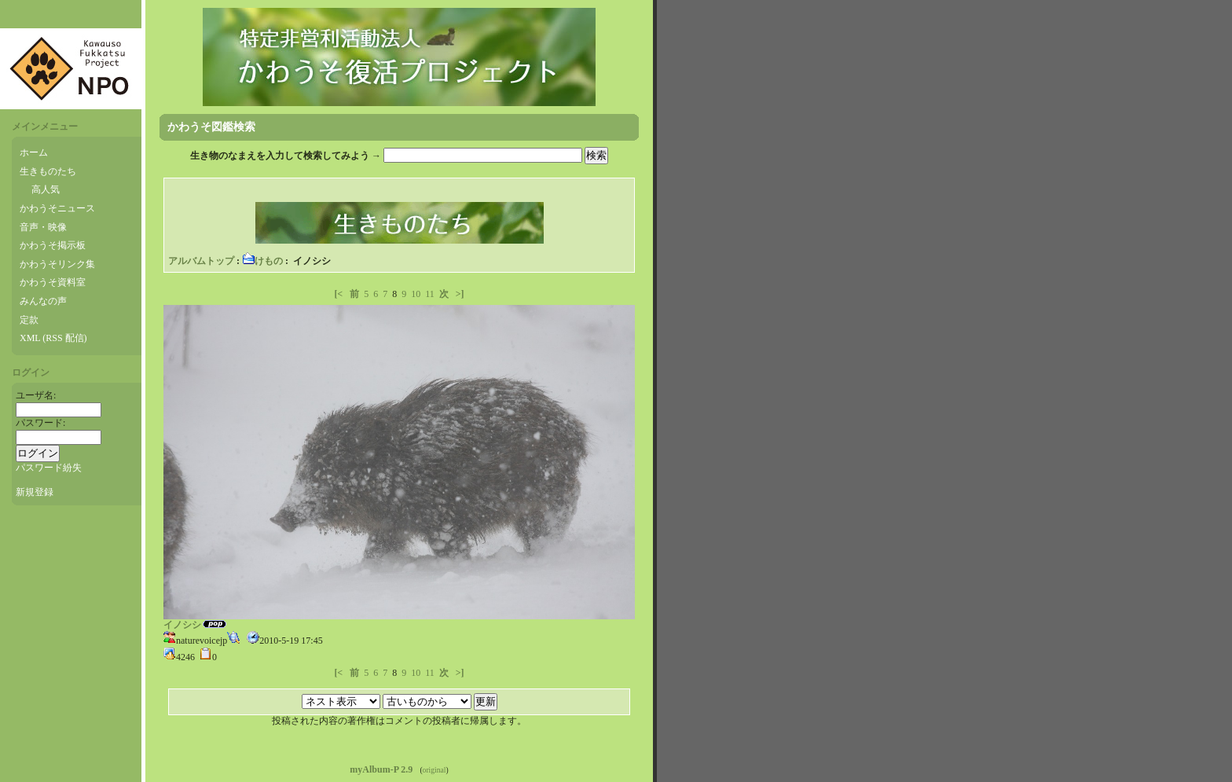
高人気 (45, 189)
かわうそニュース (57, 208)
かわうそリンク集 (57, 264)
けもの (262, 260)
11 (429, 293)
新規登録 (34, 491)
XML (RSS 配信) (53, 337)
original (434, 769)
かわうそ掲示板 (53, 245)
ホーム (34, 152)
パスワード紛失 (49, 467)
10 (415, 293)
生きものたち (48, 171)
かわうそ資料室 (53, 282)
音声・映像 (43, 227)
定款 (29, 319)
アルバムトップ (201, 260)
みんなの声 (43, 301)
